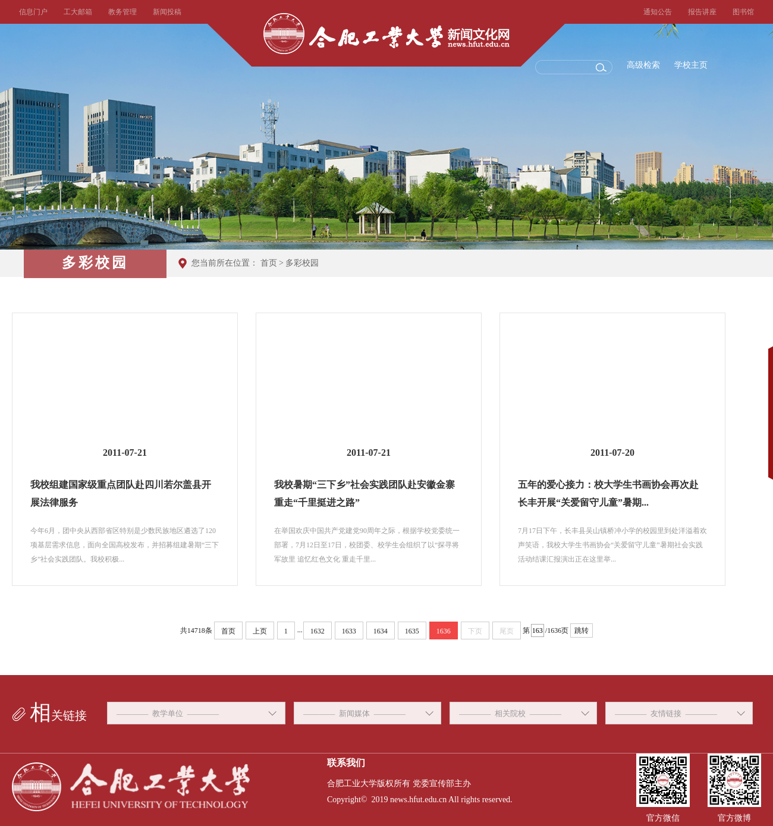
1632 (317, 631)
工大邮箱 (78, 12)
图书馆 (743, 12)
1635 (412, 631)
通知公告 (657, 12)
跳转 (581, 630)
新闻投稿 (167, 12)
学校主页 (691, 65)
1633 (349, 631)
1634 (380, 631)
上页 (260, 631)
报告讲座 (702, 12)
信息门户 (33, 12)
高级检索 (643, 65)
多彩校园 (302, 262)
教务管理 (122, 12)
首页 (268, 262)
